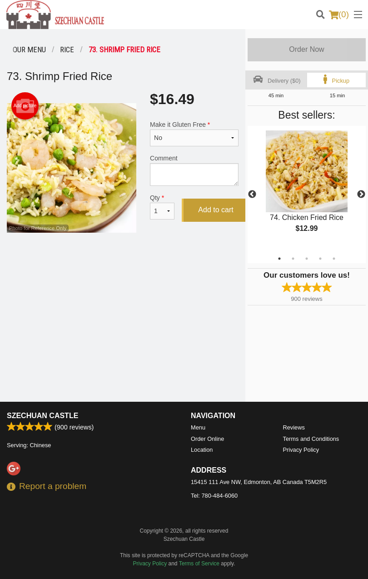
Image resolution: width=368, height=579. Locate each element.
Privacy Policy (301, 449)
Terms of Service (199, 563)
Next (361, 194)
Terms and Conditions (311, 438)
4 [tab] (320, 258)
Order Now (306, 49)
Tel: (214, 495)
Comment (194, 170)
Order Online (207, 438)
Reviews (294, 427)
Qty (162, 207)
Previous (252, 194)
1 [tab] (279, 258)
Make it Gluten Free (194, 133)
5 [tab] (333, 258)
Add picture (25, 106)
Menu (198, 427)
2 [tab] (293, 258)
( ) (339, 14)
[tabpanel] (306, 189)
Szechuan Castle (42, 415)
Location (202, 449)
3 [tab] (306, 258)
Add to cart (215, 210)
